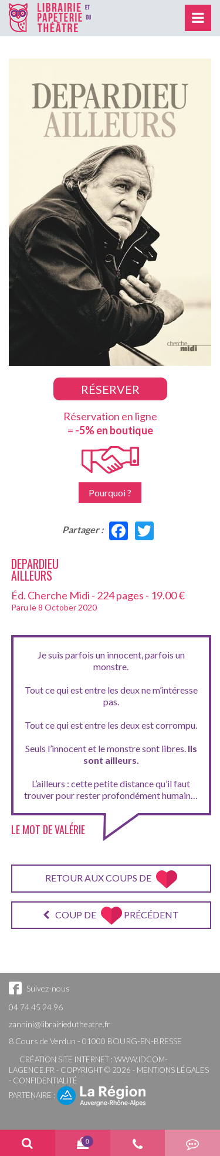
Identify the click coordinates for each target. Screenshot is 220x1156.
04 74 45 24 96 (36, 1007)
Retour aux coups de (111, 879)
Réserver (110, 389)
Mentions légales (173, 1070)
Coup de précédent (111, 916)
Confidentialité (45, 1080)
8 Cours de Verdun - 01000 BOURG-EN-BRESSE (95, 1041)
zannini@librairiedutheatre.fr (59, 1024)
